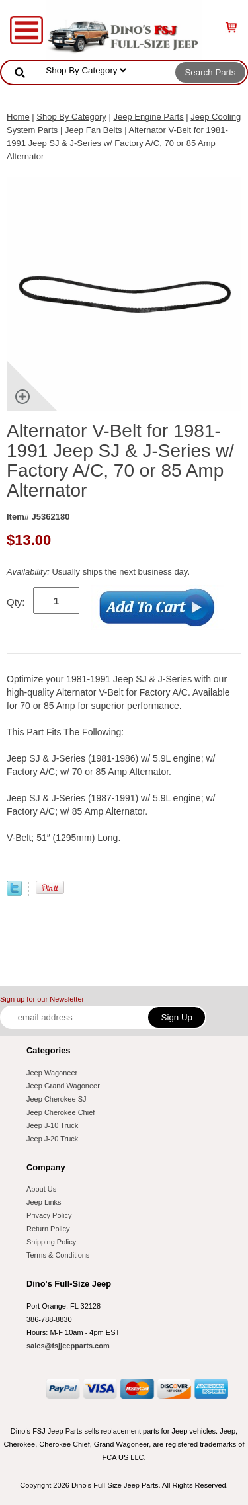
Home (18, 117)
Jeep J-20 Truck (52, 1139)
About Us (41, 1189)
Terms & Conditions (57, 1255)
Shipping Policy (51, 1242)
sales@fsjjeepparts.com (68, 1346)
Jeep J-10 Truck (52, 1125)
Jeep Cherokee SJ (56, 1099)
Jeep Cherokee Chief (60, 1112)
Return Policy (47, 1229)
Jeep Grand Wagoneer (63, 1086)
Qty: (16, 602)
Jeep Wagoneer (51, 1073)
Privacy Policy (48, 1215)
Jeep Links (44, 1202)
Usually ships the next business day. (98, 572)
